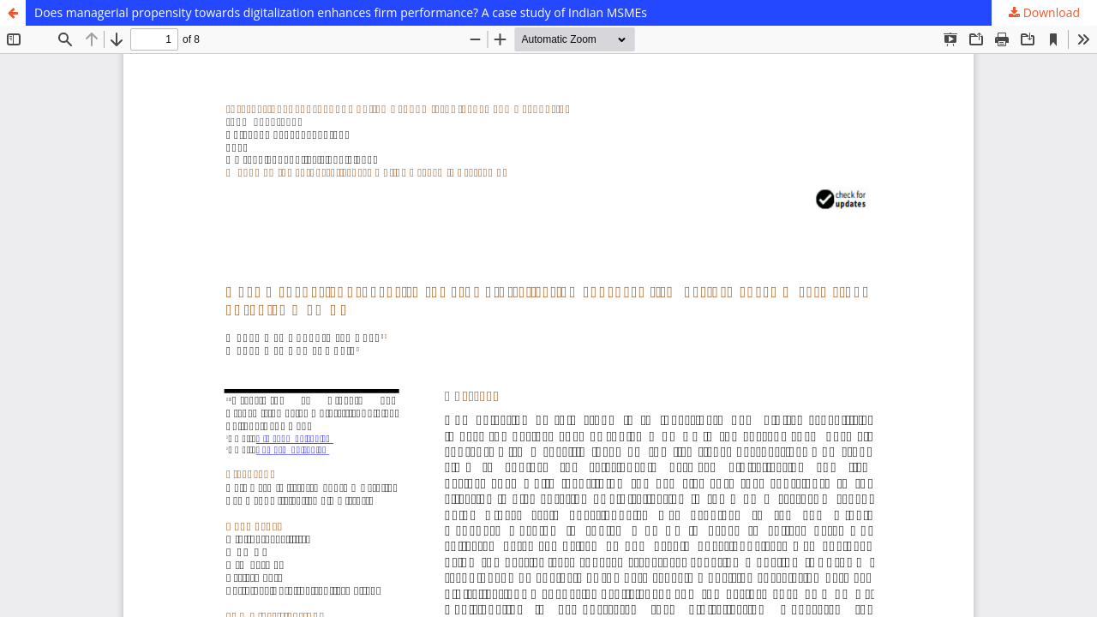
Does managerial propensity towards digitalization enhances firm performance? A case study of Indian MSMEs (340, 12)
